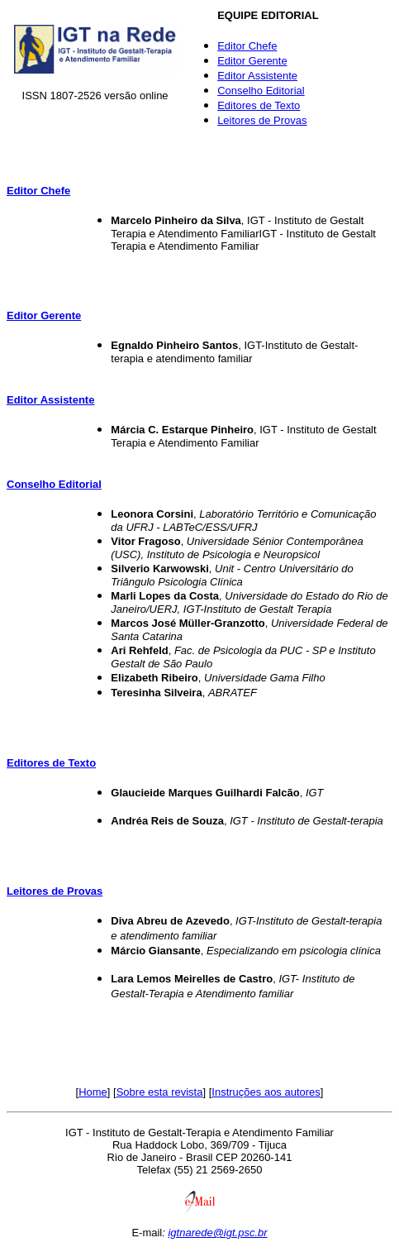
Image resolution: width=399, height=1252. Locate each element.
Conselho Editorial (261, 90)
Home (92, 1092)
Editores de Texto (258, 105)
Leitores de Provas (261, 120)
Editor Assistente (257, 75)
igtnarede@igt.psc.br (217, 1232)
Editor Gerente (252, 61)
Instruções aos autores (266, 1092)
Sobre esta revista (159, 1092)
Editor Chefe (247, 46)
